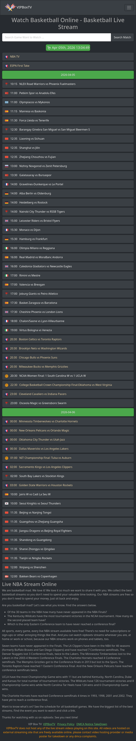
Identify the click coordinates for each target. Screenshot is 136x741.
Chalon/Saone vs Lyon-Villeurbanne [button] (34, 321)
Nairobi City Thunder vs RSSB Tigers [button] (35, 212)
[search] (56, 37)
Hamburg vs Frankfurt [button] (26, 239)
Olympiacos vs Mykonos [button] (27, 102)
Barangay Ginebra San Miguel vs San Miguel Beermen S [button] (47, 130)
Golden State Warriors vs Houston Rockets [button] (39, 485)
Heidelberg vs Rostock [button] (26, 203)
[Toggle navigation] (129, 7)
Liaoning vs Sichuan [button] (25, 139)
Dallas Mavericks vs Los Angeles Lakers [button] (36, 449)
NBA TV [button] (12, 57)
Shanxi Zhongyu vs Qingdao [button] (30, 549)
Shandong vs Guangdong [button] (28, 540)
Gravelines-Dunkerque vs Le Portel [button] (34, 184)
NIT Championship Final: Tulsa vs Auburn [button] (38, 458)
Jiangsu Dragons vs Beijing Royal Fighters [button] (38, 531)
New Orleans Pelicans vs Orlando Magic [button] (37, 430)
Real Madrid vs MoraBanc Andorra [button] (34, 257)
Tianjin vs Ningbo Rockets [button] (28, 558)
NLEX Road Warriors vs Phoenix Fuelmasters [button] (40, 84)
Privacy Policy (65, 724)
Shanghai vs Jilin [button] (22, 148)
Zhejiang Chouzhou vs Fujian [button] (30, 157)
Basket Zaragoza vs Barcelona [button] (31, 303)
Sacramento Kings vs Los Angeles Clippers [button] (38, 467)
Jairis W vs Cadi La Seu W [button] (28, 494)
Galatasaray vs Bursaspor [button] (28, 175)
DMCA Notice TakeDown (91, 724)
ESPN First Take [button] (17, 66)
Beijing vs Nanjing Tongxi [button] (28, 513)
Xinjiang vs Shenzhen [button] (25, 567)
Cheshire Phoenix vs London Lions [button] (34, 312)
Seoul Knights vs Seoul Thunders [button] (33, 503)
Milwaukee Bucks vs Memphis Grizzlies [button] (36, 367)
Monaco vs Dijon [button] (22, 230)
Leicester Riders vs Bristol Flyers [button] (32, 221)
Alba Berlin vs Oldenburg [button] (28, 193)
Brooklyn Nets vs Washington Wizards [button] (36, 348)
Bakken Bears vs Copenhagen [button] (31, 576)
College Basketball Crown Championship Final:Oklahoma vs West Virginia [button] (58, 385)
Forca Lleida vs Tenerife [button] (27, 120)
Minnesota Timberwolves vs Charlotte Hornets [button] (41, 421)
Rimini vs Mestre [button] (22, 275)
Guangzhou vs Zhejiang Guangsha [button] (34, 522)
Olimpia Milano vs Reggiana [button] (30, 248)
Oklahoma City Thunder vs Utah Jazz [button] (35, 440)
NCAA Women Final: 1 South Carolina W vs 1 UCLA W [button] (45, 376)
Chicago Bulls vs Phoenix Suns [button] (31, 358)
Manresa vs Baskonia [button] (25, 111)
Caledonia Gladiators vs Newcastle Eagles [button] (38, 266)
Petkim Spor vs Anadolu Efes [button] (30, 93)
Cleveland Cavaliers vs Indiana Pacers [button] (35, 394)
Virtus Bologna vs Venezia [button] (28, 330)
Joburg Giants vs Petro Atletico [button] (31, 294)
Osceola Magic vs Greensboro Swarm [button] (35, 403)
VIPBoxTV (18, 7)
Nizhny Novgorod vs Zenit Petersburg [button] (36, 166)
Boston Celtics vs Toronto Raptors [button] (33, 339)
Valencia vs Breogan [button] (25, 285)
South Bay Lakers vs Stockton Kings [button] (34, 476)
